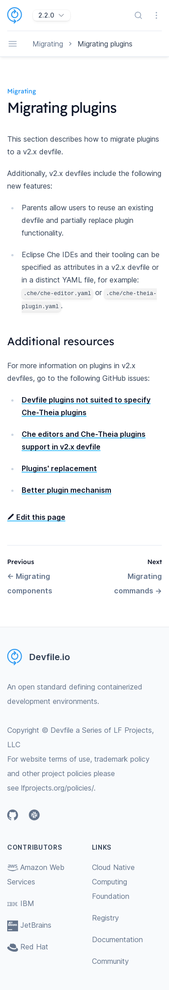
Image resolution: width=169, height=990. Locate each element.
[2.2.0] (51, 15)
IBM (20, 903)
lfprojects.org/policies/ (57, 787)
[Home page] (20, 15)
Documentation (117, 939)
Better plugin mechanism (66, 490)
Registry (105, 917)
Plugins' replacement (59, 468)
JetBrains (29, 925)
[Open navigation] (12, 43)
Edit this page (36, 517)
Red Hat (27, 946)
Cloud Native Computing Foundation (113, 882)
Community (110, 961)
